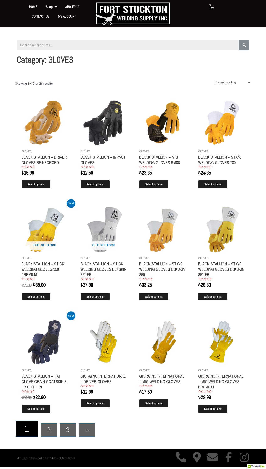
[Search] (244, 45)
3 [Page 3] (77, 430)
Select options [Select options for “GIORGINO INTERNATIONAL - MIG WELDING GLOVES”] (156, 405)
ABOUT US (72, 6)
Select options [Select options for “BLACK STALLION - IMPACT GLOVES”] (97, 185)
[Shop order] (232, 82)
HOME (33, 6)
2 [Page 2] (52, 430)
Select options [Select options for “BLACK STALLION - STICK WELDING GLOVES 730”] (215, 185)
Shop (51, 7)
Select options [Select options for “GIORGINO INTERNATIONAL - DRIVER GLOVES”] (97, 405)
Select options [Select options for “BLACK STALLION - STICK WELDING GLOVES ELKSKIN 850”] (156, 297)
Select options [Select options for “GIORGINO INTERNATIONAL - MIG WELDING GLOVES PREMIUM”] (215, 410)
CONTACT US (40, 16)
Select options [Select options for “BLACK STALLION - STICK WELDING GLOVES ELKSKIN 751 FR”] (97, 297)
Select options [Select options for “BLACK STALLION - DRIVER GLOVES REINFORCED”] (38, 185)
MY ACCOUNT (67, 16)
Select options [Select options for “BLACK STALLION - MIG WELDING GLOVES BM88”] (156, 185)
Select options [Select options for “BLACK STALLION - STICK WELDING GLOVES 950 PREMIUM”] (38, 297)
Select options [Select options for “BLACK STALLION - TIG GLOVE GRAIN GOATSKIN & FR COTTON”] (38, 410)
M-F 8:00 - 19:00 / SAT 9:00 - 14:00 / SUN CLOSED (46, 459)
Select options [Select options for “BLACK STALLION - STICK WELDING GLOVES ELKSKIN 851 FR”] (215, 297)
